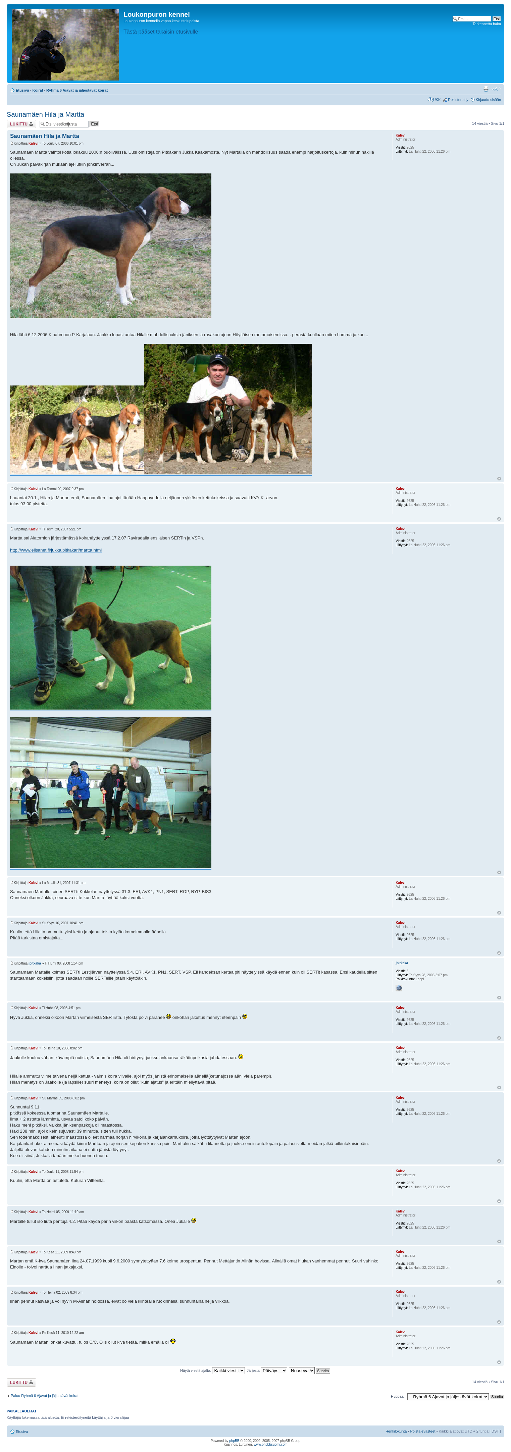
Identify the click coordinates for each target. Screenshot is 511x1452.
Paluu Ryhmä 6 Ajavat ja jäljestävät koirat (45, 1396)
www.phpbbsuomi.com (270, 1444)
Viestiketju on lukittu (21, 124)
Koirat (38, 90)
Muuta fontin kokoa (496, 89)
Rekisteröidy (458, 100)
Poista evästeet (422, 1431)
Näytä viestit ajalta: (212, 1370)
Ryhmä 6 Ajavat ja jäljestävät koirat (77, 90)
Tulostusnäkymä (486, 89)
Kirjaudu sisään (488, 100)
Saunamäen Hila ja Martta (45, 114)
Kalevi (33, 143)
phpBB (234, 1441)
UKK (437, 100)
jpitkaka (35, 963)
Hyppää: (398, 1396)
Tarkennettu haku (487, 24)
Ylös (499, 478)
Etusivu (22, 90)
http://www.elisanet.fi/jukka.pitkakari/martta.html (56, 550)
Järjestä (267, 1370)
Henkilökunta (396, 1431)
